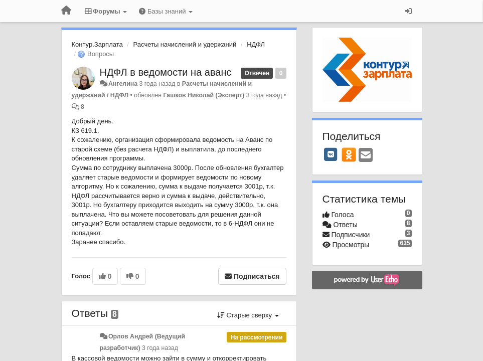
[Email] (366, 155)
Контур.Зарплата (97, 44)
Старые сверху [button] (248, 315)
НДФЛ (256, 44)
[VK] (331, 154)
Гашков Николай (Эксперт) (204, 95)
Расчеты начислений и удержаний (185, 44)
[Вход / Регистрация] (408, 11)
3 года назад (160, 347)
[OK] (349, 154)
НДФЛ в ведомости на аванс (166, 72)
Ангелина (122, 83)
